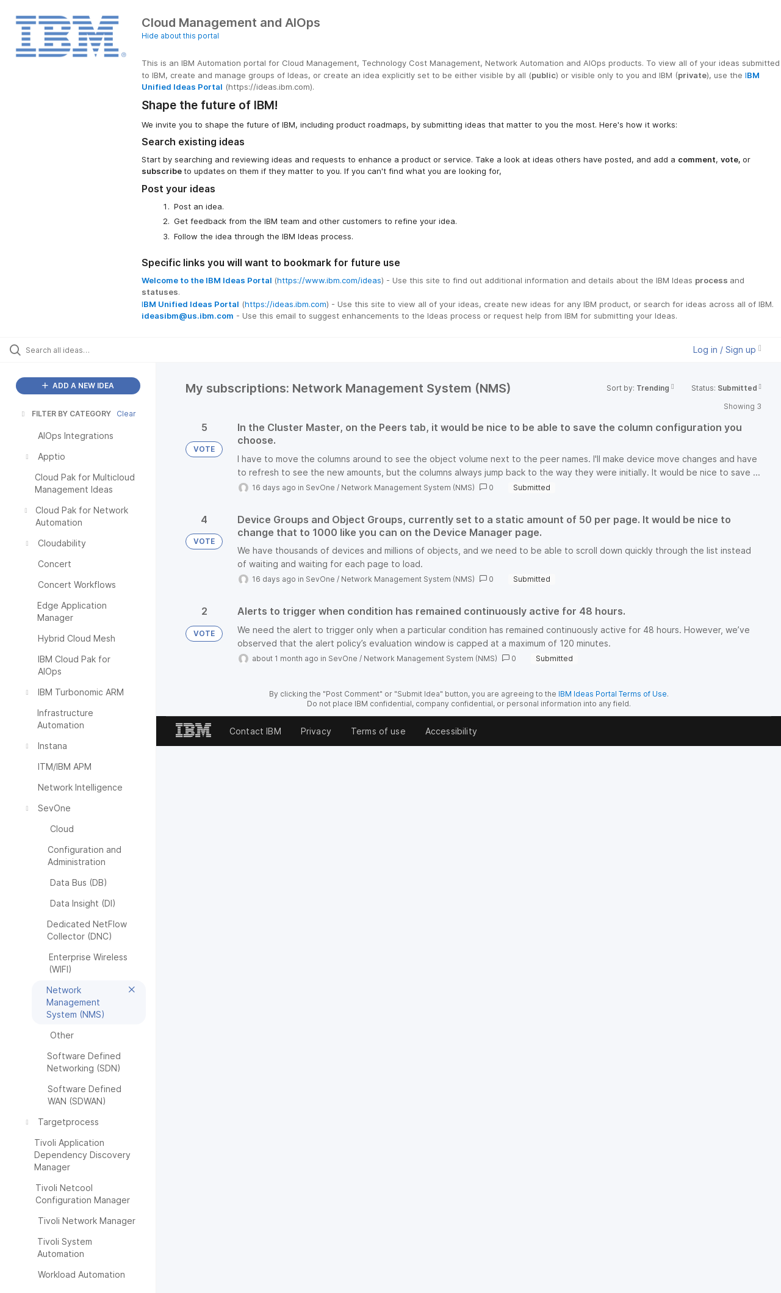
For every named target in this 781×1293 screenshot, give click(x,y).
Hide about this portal (180, 35)
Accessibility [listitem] (451, 731)
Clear (126, 413)
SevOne (320, 487)
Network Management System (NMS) (408, 487)
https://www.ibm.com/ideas (329, 280)
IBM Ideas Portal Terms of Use (612, 693)
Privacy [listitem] (316, 731)
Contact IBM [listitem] (255, 731)
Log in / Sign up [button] (727, 349)
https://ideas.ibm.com (285, 304)
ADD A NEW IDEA (78, 385)
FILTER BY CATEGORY (65, 413)
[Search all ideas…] (93, 349)
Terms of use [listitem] (378, 731)
